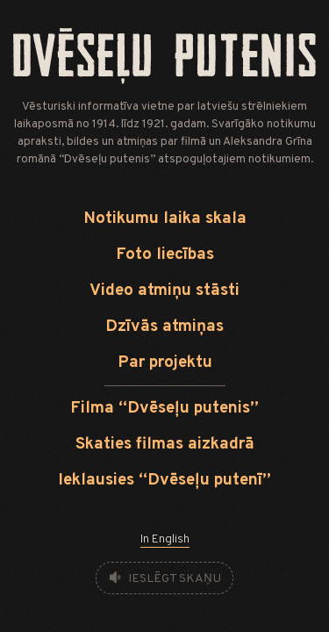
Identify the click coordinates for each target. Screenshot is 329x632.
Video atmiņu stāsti (164, 291)
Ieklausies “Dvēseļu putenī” (164, 480)
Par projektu (165, 363)
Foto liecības (165, 255)
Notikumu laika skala (165, 219)
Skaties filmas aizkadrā (164, 444)
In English (165, 539)
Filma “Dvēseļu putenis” (164, 408)
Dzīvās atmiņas (164, 327)
